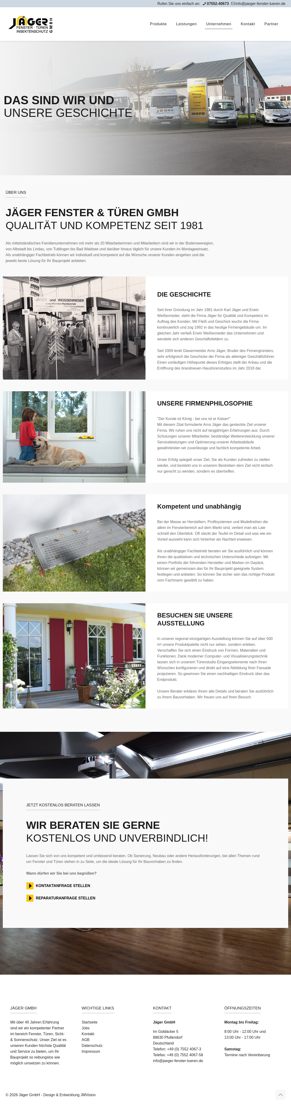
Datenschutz (92, 1046)
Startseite (90, 1022)
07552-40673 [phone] (218, 4)
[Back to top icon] (280, 1095)
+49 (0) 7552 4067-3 (184, 1049)
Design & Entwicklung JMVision (69, 1095)
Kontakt (88, 1034)
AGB (86, 1040)
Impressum (91, 1051)
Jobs (86, 1028)
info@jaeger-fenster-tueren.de (178, 1061)
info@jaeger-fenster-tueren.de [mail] (260, 4)
